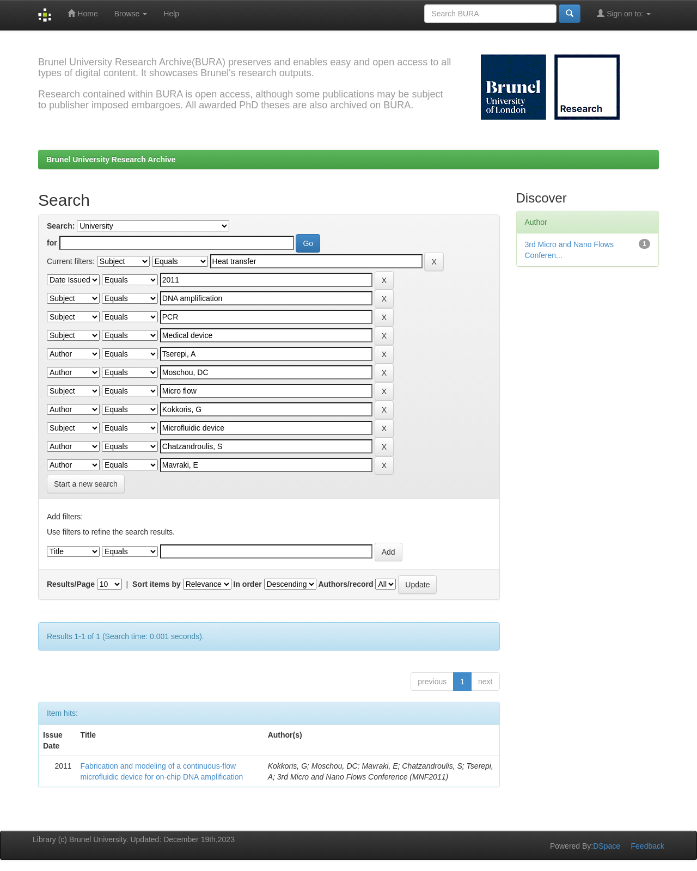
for (52, 242)
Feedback (647, 846)
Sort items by (156, 584)
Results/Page (71, 584)
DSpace (606, 846)
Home (82, 13)
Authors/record (345, 584)
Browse (131, 13)
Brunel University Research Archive (111, 159)
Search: (61, 226)
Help (171, 13)
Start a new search (86, 484)
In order (248, 584)
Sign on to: (624, 13)
